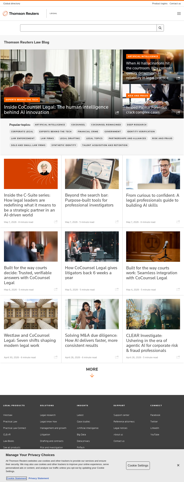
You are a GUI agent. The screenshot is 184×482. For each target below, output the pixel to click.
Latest (80, 415)
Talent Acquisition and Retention (104, 151)
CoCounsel (78, 131)
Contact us (119, 441)
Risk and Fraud (138, 104)
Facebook (155, 415)
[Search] (160, 28)
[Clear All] (153, 28)
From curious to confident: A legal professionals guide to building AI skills (149, 209)
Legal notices (120, 428)
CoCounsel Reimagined (106, 131)
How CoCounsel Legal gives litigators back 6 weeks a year (88, 282)
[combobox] (92, 28)
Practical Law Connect (14, 428)
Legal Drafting (70, 144)
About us (118, 434)
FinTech (80, 447)
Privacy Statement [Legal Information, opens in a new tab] (38, 478)
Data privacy (83, 441)
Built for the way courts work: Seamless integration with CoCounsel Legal (150, 285)
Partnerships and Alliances (127, 144)
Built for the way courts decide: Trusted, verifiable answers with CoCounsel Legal (30, 285)
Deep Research (136, 131)
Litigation (45, 434)
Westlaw (7, 415)
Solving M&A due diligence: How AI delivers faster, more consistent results (86, 355)
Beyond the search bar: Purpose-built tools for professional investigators (91, 207)
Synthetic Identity (64, 151)
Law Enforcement (23, 144)
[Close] (178, 465)
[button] (18, 405)
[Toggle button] (179, 13)
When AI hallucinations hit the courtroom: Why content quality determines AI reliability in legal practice (147, 78)
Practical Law (10, 421)
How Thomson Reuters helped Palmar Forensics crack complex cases (148, 115)
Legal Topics (94, 144)
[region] (92, 465)
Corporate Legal (22, 137)
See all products (11, 447)
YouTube (154, 434)
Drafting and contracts (51, 441)
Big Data (81, 434)
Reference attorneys (124, 421)
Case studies (83, 421)
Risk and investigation (51, 447)
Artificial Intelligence (143, 66)
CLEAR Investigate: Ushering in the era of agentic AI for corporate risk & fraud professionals (152, 355)
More (92, 386)
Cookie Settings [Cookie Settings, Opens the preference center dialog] (138, 465)
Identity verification (141, 137)
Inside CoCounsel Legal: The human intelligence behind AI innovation (52, 109)
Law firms (47, 144)
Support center (121, 415)
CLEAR (7, 434)
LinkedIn (154, 428)
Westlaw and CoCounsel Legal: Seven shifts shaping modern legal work (29, 355)
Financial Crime (88, 137)
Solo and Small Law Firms (28, 151)
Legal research (48, 415)
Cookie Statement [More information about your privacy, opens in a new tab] (16, 478)
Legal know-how (48, 421)
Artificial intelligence (87, 428)
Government (113, 137)
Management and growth (53, 428)
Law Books (8, 441)
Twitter (154, 421)
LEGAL (53, 13)
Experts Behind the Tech (22, 92)
